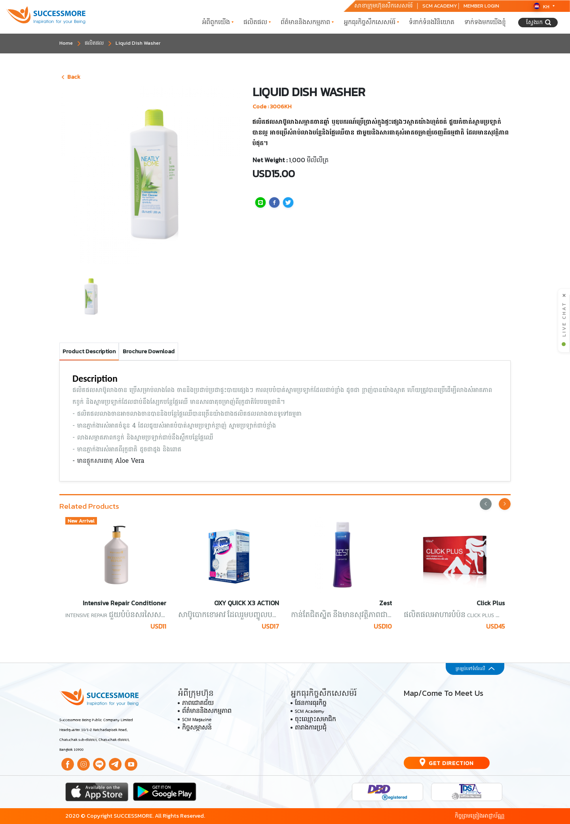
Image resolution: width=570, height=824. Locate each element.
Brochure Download (149, 351)
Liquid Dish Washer (138, 43)
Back (71, 76)
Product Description (89, 351)
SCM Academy (309, 712)
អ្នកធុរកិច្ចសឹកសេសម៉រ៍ (371, 22)
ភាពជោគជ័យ (198, 703)
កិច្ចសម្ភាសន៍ (197, 728)
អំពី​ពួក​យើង (218, 22)
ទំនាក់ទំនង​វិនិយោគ (431, 22)
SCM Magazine (196, 720)
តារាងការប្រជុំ (311, 728)
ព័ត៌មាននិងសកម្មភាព (307, 22)
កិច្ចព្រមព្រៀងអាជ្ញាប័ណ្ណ (480, 815)
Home (66, 43)
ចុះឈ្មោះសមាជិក (315, 720)
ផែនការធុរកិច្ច (311, 703)
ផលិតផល (257, 22)
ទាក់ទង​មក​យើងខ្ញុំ (485, 22)
